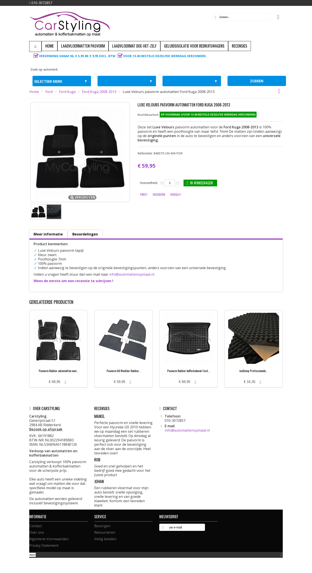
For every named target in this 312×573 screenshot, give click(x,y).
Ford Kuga (67, 91)
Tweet (144, 194)
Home (34, 91)
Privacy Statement (43, 545)
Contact (35, 525)
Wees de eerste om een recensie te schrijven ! (73, 280)
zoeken (256, 81)
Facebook (159, 194)
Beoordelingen (85, 234)
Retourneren (104, 532)
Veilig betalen (105, 539)
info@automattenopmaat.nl (131, 274)
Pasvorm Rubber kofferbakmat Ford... (188, 370)
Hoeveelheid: (149, 183)
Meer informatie (48, 234)
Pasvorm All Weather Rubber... (124, 370)
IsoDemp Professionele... (253, 370)
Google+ (175, 194)
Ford (49, 91)
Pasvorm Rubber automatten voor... (58, 370)
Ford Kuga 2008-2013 (99, 91)
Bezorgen (102, 525)
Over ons (36, 532)
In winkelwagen (200, 183)
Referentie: (160, 153)
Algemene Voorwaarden (48, 539)
